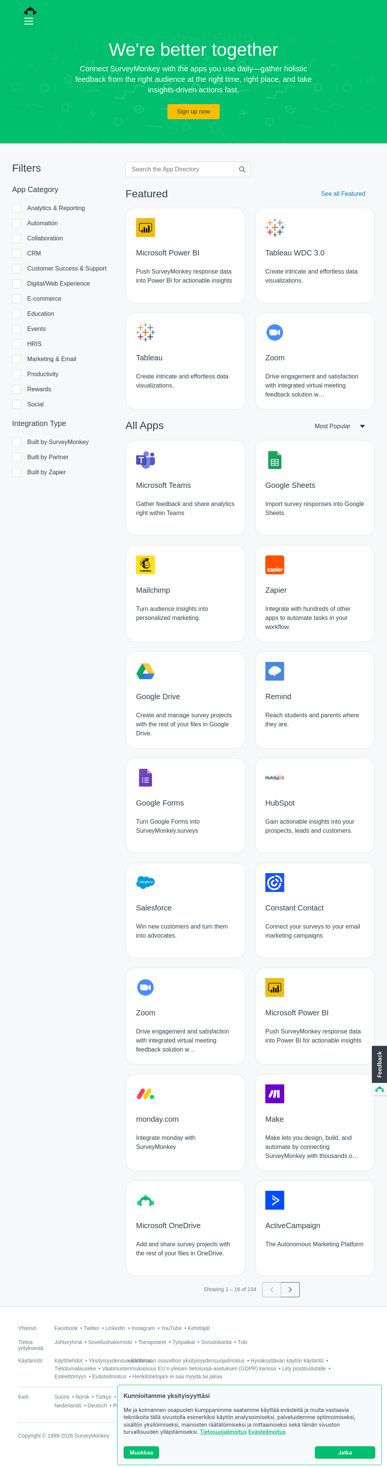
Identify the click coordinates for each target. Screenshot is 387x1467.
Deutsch (97, 1405)
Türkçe (103, 1397)
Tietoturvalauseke (75, 1369)
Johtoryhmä (68, 1342)
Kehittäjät (199, 1328)
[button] (378, 1071)
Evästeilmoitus (267, 1437)
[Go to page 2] (290, 1289)
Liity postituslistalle (304, 1369)
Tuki (243, 1342)
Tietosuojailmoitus (223, 1437)
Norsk (83, 1397)
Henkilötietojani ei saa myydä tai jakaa (177, 1376)
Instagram (143, 1328)
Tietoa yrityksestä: (31, 1345)
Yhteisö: (27, 1328)
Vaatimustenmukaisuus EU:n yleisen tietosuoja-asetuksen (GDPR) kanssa (189, 1369)
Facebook (65, 1328)
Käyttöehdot (68, 1361)
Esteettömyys (70, 1376)
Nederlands (68, 1405)
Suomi (62, 1397)
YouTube (171, 1328)
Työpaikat (183, 1342)
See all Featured (343, 194)
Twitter (91, 1328)
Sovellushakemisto (110, 1342)
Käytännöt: (30, 1361)
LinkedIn (115, 1328)
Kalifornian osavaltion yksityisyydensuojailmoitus (188, 1361)
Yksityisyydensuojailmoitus (120, 1361)
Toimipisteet (152, 1342)
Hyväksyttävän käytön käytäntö (287, 1361)
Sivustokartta (216, 1342)
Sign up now (193, 111)
